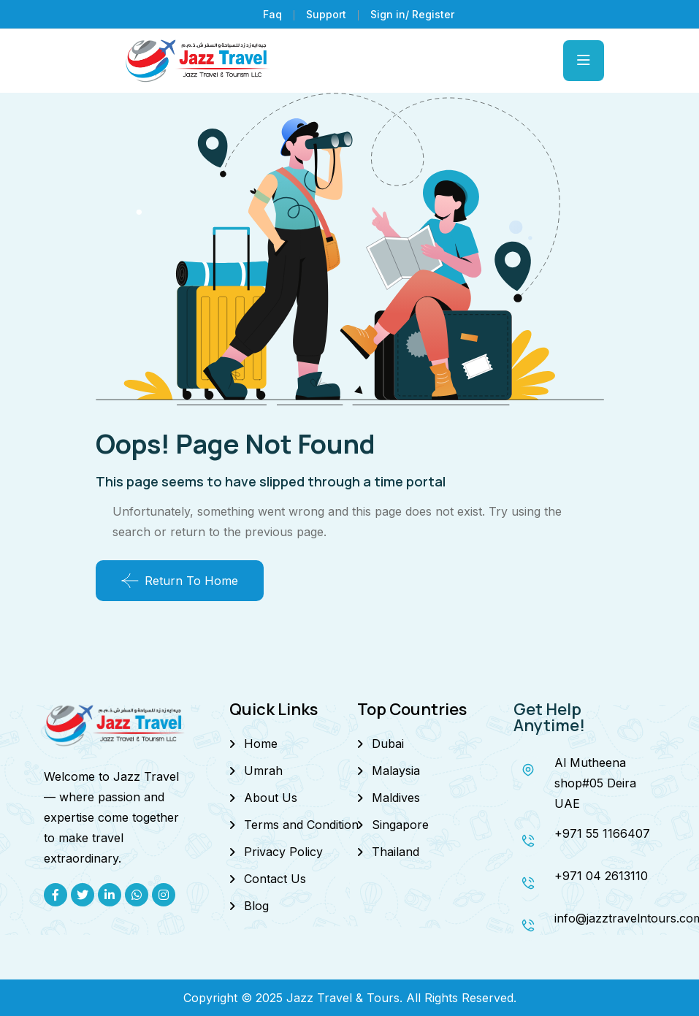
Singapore (400, 824)
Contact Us (275, 878)
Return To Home (179, 580)
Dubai (388, 743)
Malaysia (396, 770)
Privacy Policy (283, 851)
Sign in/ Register (412, 14)
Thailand (395, 851)
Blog (256, 905)
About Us (270, 797)
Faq (272, 14)
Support (326, 14)
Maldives (396, 797)
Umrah (263, 770)
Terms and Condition (301, 824)
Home (261, 743)
